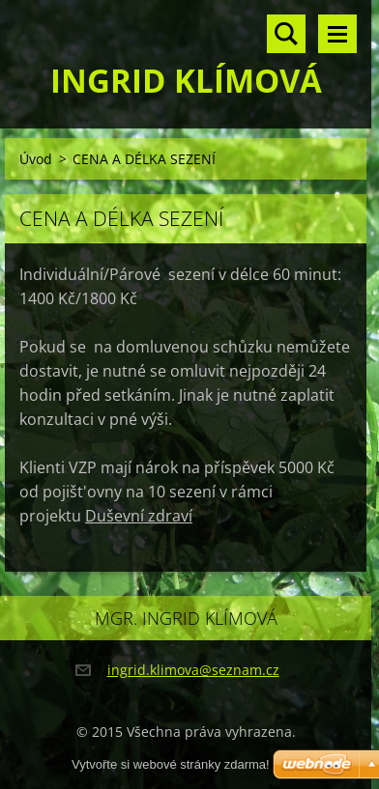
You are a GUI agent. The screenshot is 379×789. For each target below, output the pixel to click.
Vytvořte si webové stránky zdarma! (171, 764)
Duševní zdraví (138, 515)
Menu (337, 33)
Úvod (35, 159)
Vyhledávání (286, 33)
